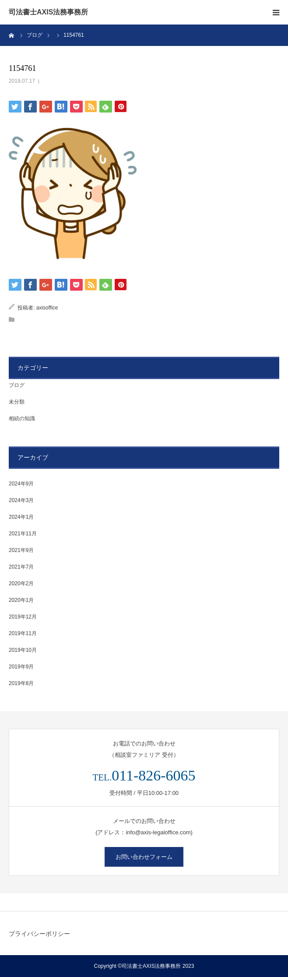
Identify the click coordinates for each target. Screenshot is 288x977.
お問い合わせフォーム (144, 857)
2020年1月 (21, 600)
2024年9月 (21, 484)
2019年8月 (21, 683)
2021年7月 (21, 567)
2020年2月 (21, 583)
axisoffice (47, 308)
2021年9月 (21, 550)
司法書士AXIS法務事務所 (48, 12)
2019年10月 (23, 650)
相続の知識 (22, 418)
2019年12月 (23, 617)
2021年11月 (23, 534)
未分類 (17, 402)
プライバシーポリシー (39, 933)
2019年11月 (23, 633)
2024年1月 (21, 517)
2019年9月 (21, 667)
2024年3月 (21, 500)
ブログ (17, 385)
